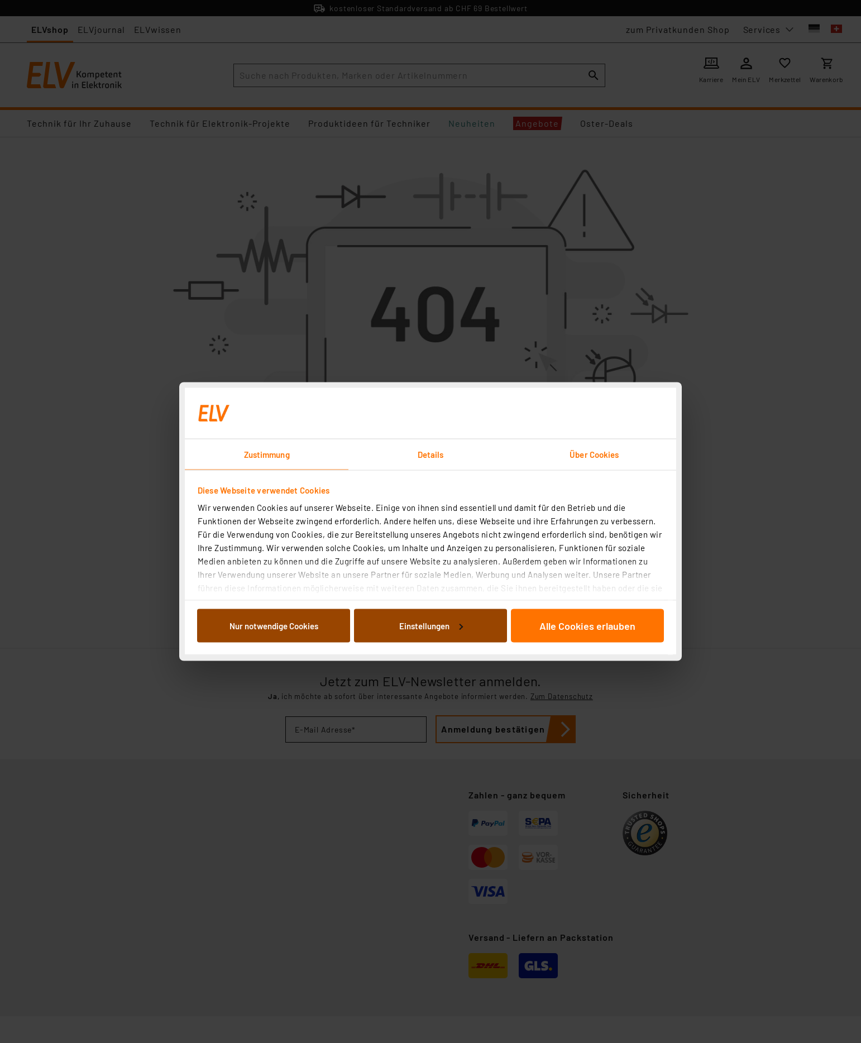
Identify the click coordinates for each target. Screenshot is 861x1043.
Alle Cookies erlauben (587, 625)
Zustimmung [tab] (267, 454)
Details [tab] (431, 454)
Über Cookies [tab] (594, 454)
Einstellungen (431, 625)
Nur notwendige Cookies (273, 625)
